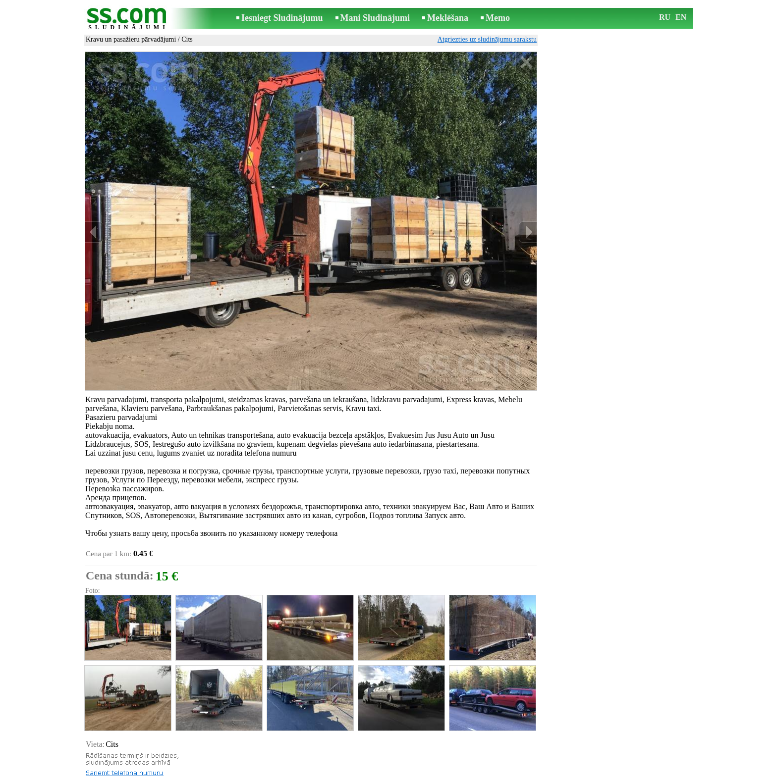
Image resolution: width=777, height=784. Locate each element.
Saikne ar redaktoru (322, 777)
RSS (433, 777)
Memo (498, 18)
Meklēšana (447, 18)
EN (680, 17)
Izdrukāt (106, 751)
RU (664, 17)
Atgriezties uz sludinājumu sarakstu (487, 39)
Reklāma (369, 777)
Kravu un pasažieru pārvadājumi (131, 39)
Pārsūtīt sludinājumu (123, 762)
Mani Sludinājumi (375, 18)
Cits (187, 39)
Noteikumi (271, 777)
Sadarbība (404, 777)
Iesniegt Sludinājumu (282, 18)
